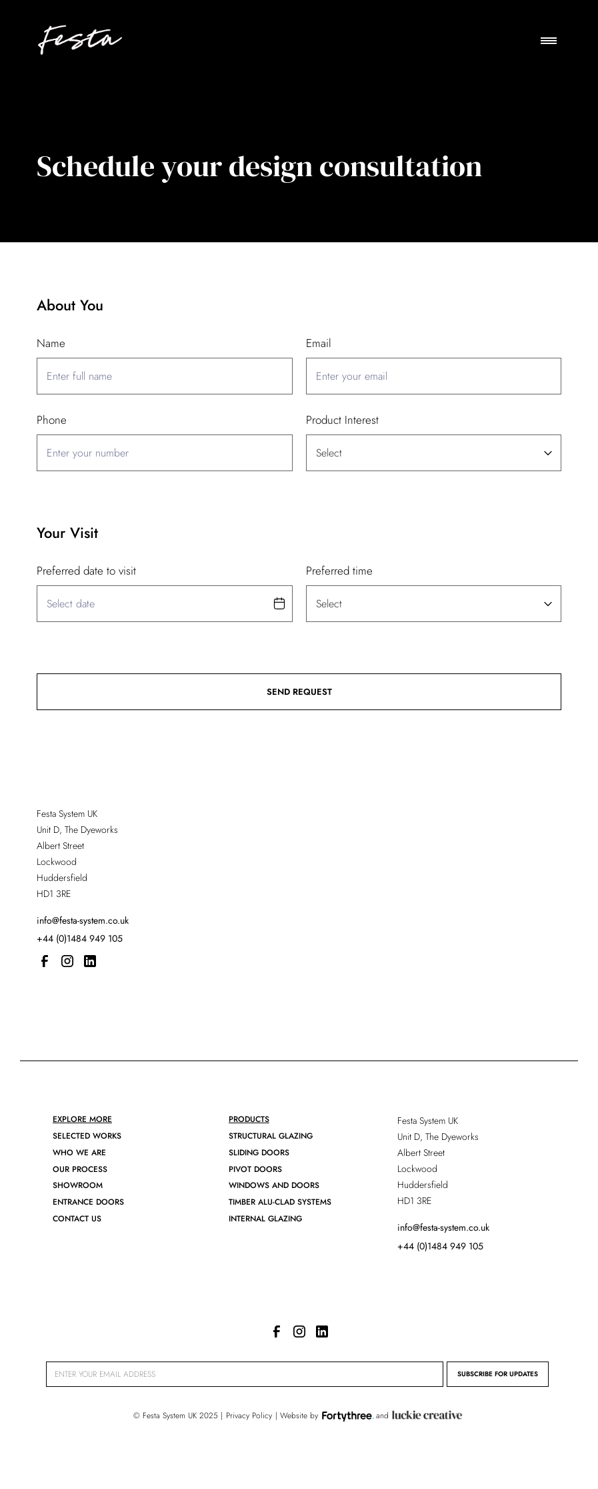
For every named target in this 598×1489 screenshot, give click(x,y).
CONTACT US (77, 1219)
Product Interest (342, 419)
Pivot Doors (255, 1169)
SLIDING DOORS (259, 1153)
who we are (79, 1153)
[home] (79, 40)
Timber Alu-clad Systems (280, 1202)
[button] (549, 41)
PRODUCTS (249, 1119)
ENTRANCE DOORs (88, 1202)
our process (80, 1169)
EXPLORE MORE (82, 1119)
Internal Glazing (265, 1219)
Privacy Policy (249, 1416)
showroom (78, 1185)
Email (318, 343)
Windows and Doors (274, 1185)
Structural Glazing (271, 1136)
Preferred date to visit (86, 570)
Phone (52, 419)
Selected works (87, 1136)
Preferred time (339, 570)
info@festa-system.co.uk (83, 920)
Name (51, 343)
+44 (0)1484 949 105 (80, 938)
